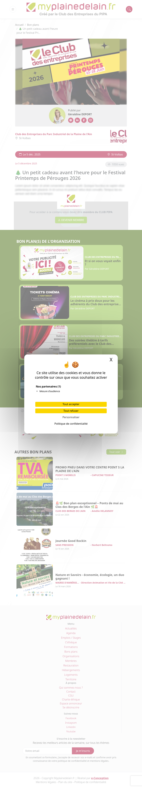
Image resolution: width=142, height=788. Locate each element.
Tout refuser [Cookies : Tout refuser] (71, 411)
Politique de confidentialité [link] (71, 423)
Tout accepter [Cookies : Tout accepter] (71, 404)
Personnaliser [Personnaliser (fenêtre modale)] (71, 417)
